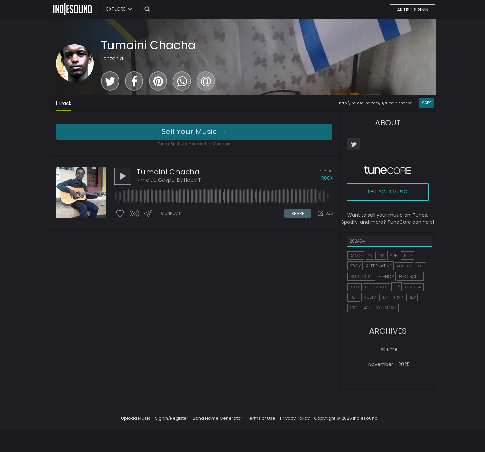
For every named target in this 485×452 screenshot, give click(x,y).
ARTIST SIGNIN (412, 9)
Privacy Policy (295, 418)
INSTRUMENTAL (361, 276)
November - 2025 (389, 364)
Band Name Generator (218, 418)
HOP (353, 297)
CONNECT (171, 213)
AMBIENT (404, 266)
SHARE (297, 213)
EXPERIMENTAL (376, 287)
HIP (396, 287)
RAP (366, 307)
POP (393, 255)
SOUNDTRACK (386, 308)
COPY (426, 102)
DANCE (355, 255)
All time (389, 349)
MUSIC (369, 297)
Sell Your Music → (194, 131)
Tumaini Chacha (148, 45)
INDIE (407, 255)
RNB (380, 255)
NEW (412, 297)
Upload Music (136, 418)
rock (327, 178)
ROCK (355, 266)
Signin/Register (171, 418)
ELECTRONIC (410, 276)
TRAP (398, 297)
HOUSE (354, 287)
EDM (384, 297)
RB (370, 255)
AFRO (353, 308)
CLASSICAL (413, 287)
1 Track (63, 103)
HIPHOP (386, 276)
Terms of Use (261, 418)
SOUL (420, 266)
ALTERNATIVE (379, 266)
